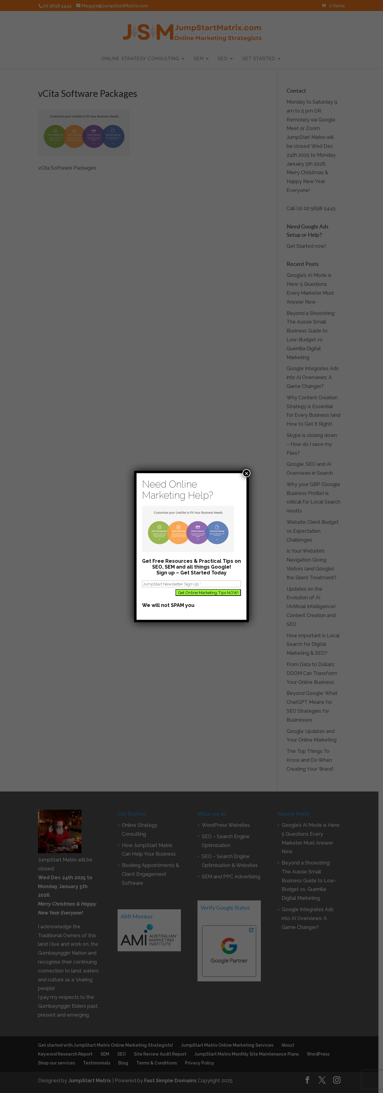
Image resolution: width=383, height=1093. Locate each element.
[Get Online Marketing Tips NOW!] (208, 592)
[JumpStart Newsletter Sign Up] (191, 584)
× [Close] (246, 473)
